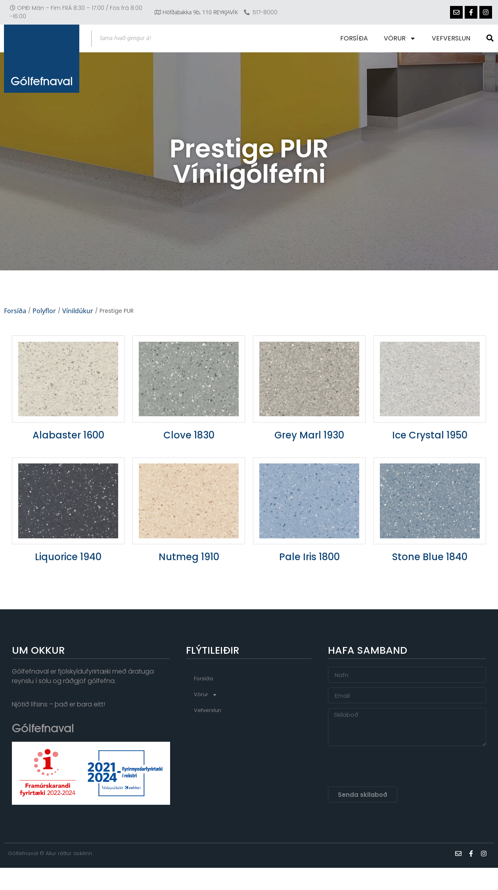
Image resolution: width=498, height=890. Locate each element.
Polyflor (44, 310)
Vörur (401, 38)
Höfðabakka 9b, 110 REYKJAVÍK (200, 12)
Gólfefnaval (42, 85)
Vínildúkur (77, 310)
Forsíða (355, 38)
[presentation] (388, 766)
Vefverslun (452, 38)
